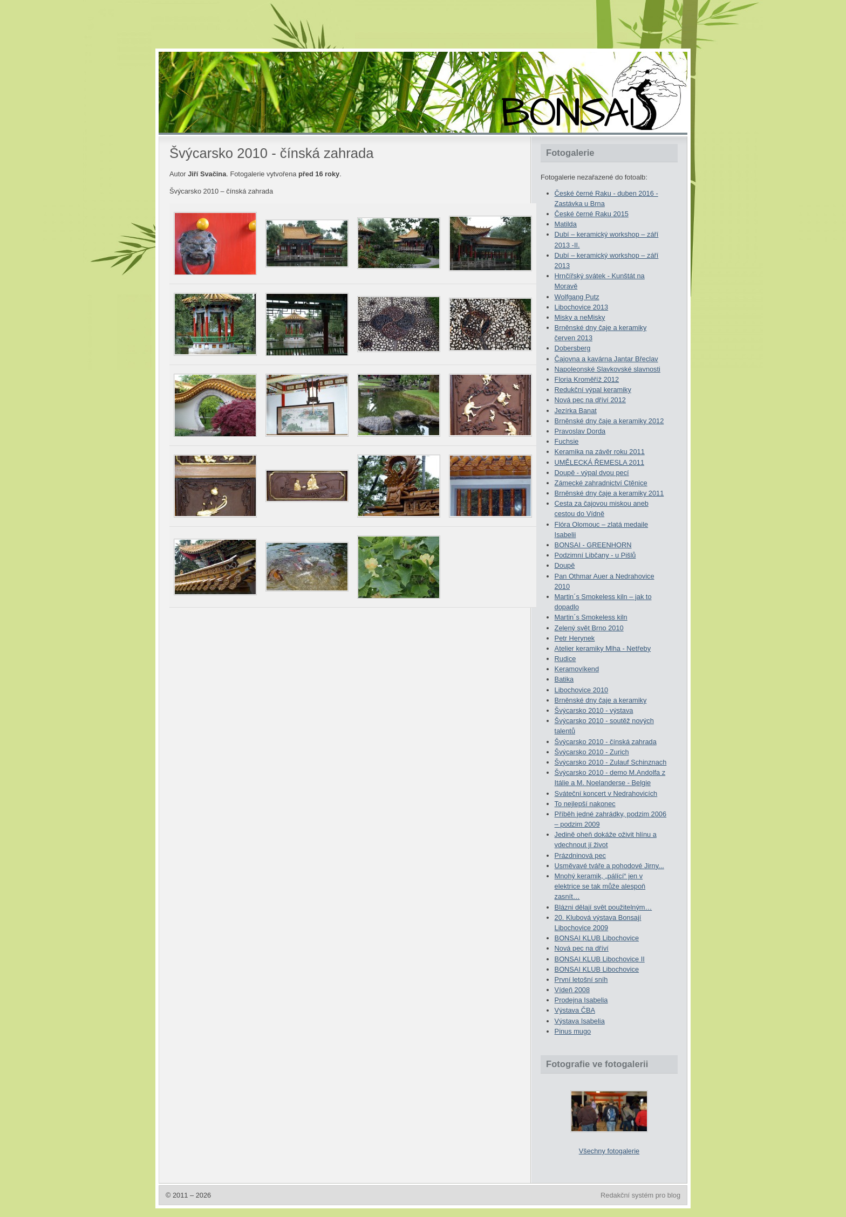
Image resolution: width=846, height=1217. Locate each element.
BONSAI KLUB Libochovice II (600, 959)
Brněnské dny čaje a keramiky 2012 (609, 421)
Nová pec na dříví (582, 948)
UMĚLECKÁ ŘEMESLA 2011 (599, 462)
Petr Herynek (575, 638)
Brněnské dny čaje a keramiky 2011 (609, 493)
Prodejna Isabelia (581, 1000)
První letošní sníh (581, 979)
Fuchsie (567, 441)
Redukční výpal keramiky (593, 390)
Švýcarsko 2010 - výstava (594, 710)
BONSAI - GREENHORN (593, 545)
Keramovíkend (577, 669)
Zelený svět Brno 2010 (589, 628)
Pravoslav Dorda (580, 431)
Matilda (566, 224)
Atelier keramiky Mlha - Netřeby (603, 648)
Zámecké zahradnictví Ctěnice (601, 483)
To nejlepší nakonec (585, 804)
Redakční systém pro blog (640, 1195)
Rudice (565, 659)
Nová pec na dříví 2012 (590, 400)
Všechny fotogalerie (609, 1151)
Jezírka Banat (576, 411)
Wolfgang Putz (577, 297)
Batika (564, 679)
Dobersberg (573, 348)
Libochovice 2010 (582, 690)
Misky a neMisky (580, 317)
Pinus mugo (573, 1031)
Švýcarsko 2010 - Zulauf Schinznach (611, 762)
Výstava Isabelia (580, 1021)
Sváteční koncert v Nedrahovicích (606, 793)
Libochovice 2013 (582, 307)
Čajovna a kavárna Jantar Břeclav (606, 359)
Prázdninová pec (580, 855)
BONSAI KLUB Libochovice (597, 938)
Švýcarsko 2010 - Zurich (592, 752)
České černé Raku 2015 (592, 214)
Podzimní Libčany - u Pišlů (595, 555)
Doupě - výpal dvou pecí (592, 473)
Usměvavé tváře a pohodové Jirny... (609, 866)
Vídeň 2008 (572, 990)
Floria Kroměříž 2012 (587, 379)
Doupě (565, 565)
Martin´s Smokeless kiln (591, 617)
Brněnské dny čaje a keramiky (601, 700)
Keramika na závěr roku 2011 (600, 452)
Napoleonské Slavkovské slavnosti (607, 369)
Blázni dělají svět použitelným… (603, 907)
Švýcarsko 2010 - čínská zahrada (606, 742)
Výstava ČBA (575, 1010)
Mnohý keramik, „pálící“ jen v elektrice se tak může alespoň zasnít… (600, 886)
